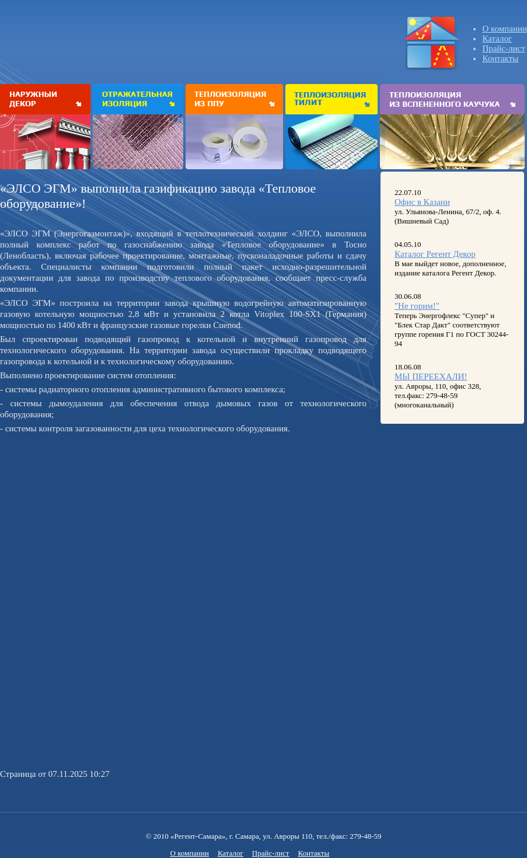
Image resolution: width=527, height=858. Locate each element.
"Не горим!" (417, 306)
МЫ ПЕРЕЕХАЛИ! (431, 376)
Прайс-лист (503, 48)
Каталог (497, 38)
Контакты (500, 58)
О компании (504, 28)
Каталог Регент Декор (435, 254)
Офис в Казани (422, 202)
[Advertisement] (98, 519)
